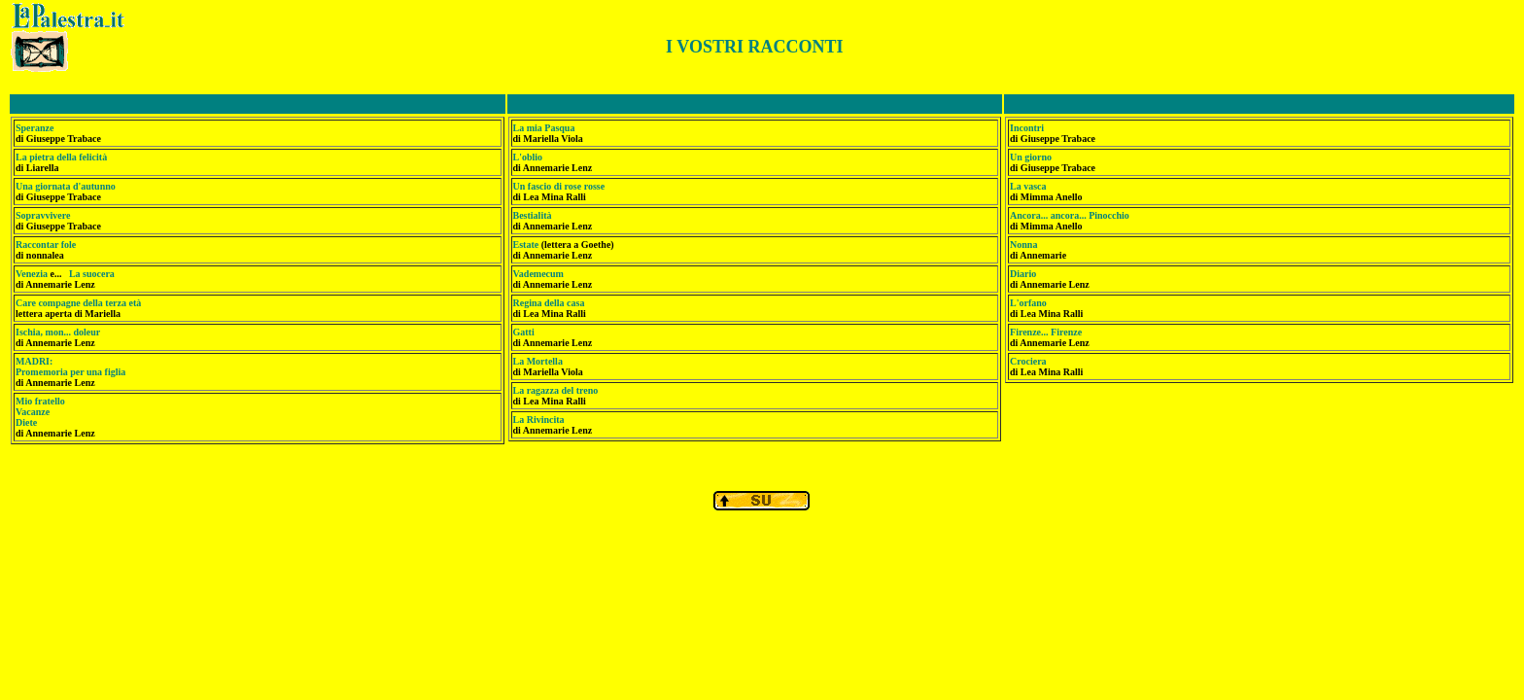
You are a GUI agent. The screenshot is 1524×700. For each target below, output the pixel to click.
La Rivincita (539, 419)
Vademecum (538, 273)
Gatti (524, 332)
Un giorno (1031, 157)
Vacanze (33, 411)
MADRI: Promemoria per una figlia (70, 366)
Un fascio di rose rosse (559, 186)
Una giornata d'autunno (66, 186)
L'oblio (528, 157)
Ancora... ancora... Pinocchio (1069, 215)
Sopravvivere (43, 215)
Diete (26, 422)
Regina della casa (549, 303)
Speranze (34, 127)
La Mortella (538, 361)
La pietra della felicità (61, 157)
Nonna (1023, 244)
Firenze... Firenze (1046, 332)
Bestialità (532, 215)
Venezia (32, 273)
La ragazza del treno (556, 390)
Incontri (1027, 127)
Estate (527, 244)
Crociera (1028, 361)
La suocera (92, 273)
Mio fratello (40, 401)
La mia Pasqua (544, 127)
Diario (1023, 273)
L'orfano (1028, 303)
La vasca (1028, 186)
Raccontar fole (46, 244)
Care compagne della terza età (78, 303)
